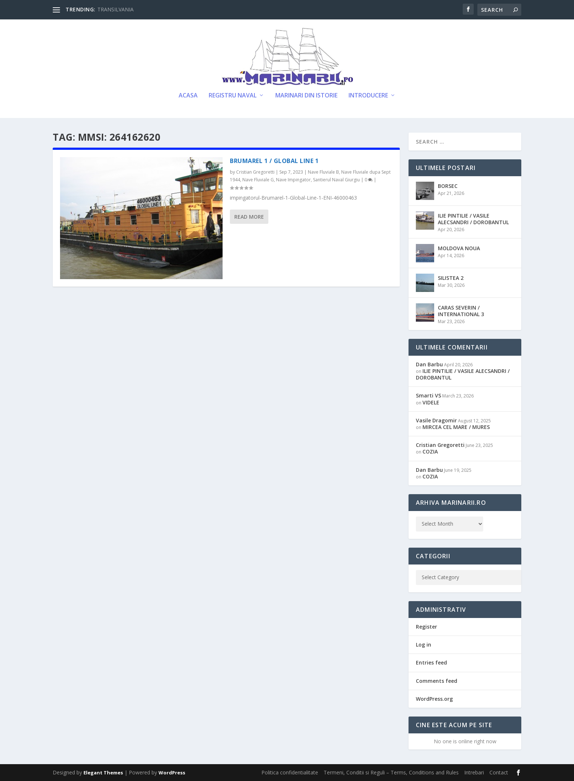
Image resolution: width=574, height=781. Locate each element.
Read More (249, 216)
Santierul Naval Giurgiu (336, 180)
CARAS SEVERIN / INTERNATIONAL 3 (461, 311)
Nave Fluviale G (258, 180)
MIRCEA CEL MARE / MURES (456, 426)
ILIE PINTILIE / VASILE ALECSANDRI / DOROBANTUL (473, 219)
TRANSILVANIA (115, 9)
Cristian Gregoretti (255, 172)
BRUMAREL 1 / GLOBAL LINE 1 (274, 161)
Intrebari (474, 772)
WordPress (172, 772)
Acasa (188, 95)
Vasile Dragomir (436, 420)
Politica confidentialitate (289, 772)
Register (426, 626)
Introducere (368, 95)
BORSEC (448, 185)
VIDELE (430, 402)
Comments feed (436, 680)
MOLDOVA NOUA (459, 248)
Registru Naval (233, 95)
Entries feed (431, 662)
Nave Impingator (293, 180)
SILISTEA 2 (450, 277)
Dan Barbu (429, 364)
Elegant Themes (103, 772)
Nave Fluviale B (323, 172)
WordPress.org (434, 698)
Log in (423, 644)
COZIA (430, 451)
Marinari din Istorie (306, 95)
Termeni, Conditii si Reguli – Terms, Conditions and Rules (391, 772)
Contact (498, 772)
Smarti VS (428, 395)
